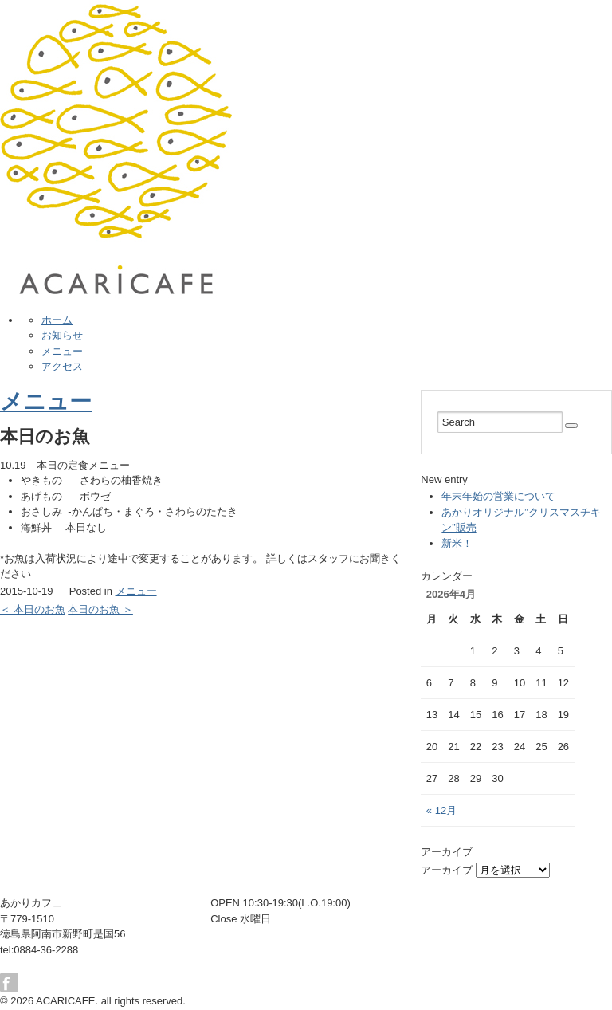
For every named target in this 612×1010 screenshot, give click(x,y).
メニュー (62, 351)
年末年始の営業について (498, 496)
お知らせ (62, 335)
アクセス (62, 366)
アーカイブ (447, 870)
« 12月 (441, 810)
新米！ (457, 543)
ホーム (57, 320)
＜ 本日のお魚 (32, 609)
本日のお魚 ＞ (100, 609)
